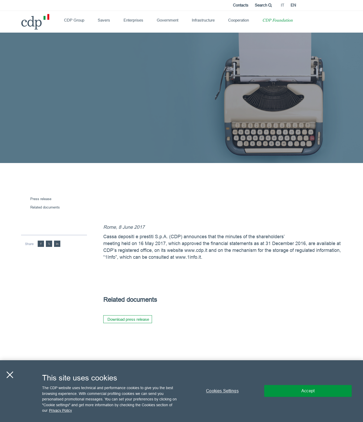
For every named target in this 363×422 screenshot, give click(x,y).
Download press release (128, 319)
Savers (104, 20)
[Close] (10, 375)
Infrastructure (203, 20)
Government (167, 20)
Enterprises (133, 20)
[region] (181, 391)
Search (263, 5)
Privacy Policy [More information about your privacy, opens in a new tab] (60, 410)
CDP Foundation (277, 21)
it (282, 5)
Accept (308, 391)
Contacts (240, 5)
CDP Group (74, 20)
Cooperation (238, 20)
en (293, 5)
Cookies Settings (222, 391)
